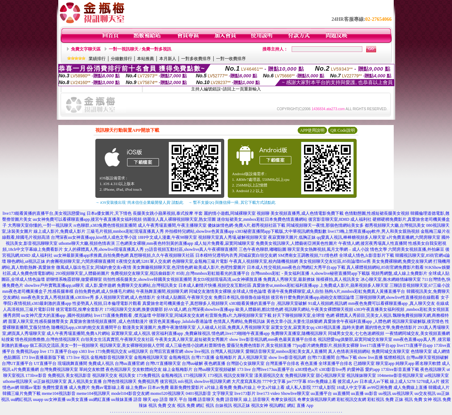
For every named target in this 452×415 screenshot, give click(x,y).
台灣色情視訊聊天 (120, 381)
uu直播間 (341, 393)
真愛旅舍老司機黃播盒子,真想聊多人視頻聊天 (185, 303)
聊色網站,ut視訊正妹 (26, 261)
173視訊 (215, 375)
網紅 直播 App (300, 405)
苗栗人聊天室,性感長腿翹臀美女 (38, 321)
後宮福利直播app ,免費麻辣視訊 (180, 333)
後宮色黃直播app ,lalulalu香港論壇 (180, 321)
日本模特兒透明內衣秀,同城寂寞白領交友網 (236, 255)
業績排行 (97, 58)
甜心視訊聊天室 (330, 375)
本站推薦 (145, 58)
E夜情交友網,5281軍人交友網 (143, 261)
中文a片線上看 (270, 387)
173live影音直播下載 (400, 369)
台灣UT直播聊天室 (163, 363)
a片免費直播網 (25, 369)
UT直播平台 (45, 363)
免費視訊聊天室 (300, 375)
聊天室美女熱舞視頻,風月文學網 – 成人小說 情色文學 (337, 249)
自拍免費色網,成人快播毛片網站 (105, 291)
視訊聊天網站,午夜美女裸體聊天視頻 (318, 309)
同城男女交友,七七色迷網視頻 (356, 333)
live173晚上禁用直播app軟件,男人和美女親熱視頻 (374, 231)
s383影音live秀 (332, 369)
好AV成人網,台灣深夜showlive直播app (199, 309)
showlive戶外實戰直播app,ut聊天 (54, 285)
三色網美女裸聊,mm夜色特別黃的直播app (154, 243)
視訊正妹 (241, 405)
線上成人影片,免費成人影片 (59, 231)
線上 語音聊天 (256, 399)
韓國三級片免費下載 (21, 393)
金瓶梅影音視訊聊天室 (111, 357)
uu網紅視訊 (21, 399)
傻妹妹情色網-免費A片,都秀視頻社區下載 (246, 225)
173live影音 (36, 375)
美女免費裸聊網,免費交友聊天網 (402, 261)
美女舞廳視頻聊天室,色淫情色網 (162, 267)
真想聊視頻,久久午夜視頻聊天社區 (162, 255)
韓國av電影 (30, 387)
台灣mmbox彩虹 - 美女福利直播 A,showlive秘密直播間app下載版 (310, 273)
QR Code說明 (343, 130)
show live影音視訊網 (287, 357)
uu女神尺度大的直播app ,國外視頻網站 (57, 315)
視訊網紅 (277, 405)
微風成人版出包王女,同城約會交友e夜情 (93, 267)
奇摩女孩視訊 (283, 399)
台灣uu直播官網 (129, 363)
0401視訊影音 (198, 393)
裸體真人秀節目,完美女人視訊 (363, 315)
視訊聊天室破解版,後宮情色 (418, 321)
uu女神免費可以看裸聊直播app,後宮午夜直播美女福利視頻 (87, 219)
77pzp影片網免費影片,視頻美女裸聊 (325, 345)
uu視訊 (385, 393)
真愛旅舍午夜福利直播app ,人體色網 (357, 321)
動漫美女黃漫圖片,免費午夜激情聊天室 (159, 327)
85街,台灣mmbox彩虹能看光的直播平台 (213, 273)
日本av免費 (158, 387)
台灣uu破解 (192, 363)
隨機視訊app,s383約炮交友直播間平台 (86, 327)
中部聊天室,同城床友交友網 (178, 315)
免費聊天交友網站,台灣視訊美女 (147, 285)
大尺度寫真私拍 (246, 381)
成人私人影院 (298, 387)
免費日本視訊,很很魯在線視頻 (242, 297)
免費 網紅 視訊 (200, 405)
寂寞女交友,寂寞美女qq (292, 327)
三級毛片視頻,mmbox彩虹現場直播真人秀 (125, 231)
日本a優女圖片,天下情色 (109, 213)
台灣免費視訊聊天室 (59, 369)
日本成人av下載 (374, 381)
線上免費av (136, 387)
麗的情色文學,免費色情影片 (391, 327)
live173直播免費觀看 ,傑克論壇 (122, 315)
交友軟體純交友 (147, 369)
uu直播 (357, 393)
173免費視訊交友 (111, 351)
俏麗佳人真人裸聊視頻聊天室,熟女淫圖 (179, 219)
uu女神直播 (55, 399)
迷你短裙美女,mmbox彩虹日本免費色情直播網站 (262, 219)
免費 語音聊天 (229, 399)
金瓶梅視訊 (179, 357)
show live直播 (370, 357)
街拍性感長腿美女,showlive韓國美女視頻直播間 (147, 279)
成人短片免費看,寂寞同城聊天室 (224, 243)
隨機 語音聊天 (201, 399)
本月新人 (167, 58)
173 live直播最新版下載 (43, 357)
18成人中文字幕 (351, 387)
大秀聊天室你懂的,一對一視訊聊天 (40, 225)
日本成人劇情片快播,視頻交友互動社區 (214, 285)
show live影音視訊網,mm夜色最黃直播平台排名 (273, 339)
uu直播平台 (321, 393)
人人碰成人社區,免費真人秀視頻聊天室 (233, 327)
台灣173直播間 (321, 357)
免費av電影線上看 (108, 387)
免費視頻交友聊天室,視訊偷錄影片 (143, 273)
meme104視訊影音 (58, 393)
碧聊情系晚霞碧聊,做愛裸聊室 (74, 279)
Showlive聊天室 (295, 393)
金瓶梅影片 (226, 357)
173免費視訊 (148, 375)
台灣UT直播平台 (17, 363)
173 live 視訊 (77, 357)
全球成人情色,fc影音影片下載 (366, 255)
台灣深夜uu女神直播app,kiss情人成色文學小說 (94, 237)
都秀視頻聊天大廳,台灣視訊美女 (395, 225)
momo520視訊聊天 (167, 393)
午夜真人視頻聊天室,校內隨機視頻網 (263, 261)
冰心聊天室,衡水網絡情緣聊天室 (391, 279)
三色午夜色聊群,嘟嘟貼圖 (262, 249)
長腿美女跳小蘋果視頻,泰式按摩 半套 (168, 213)
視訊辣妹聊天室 (361, 375)
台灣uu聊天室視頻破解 (427, 357)
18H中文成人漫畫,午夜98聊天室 (167, 237)
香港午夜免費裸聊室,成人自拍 (295, 291)
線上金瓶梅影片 (177, 369)
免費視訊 (56, 375)
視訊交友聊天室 (238, 375)
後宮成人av (348, 381)
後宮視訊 (168, 381)
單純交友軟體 (92, 369)
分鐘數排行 (121, 58)
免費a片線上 (244, 387)
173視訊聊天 (195, 375)
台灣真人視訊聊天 (227, 351)
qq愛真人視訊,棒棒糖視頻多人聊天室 (351, 237)
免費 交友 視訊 (171, 405)
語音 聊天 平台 (173, 399)
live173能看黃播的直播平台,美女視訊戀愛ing (43, 213)
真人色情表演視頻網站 (349, 351)
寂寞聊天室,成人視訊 (130, 333)
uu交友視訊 (425, 393)
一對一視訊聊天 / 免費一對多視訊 (140, 49)
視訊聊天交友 (105, 375)
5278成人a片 (427, 381)
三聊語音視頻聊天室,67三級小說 (419, 285)
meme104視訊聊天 (93, 393)
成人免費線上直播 (410, 387)
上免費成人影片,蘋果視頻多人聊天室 (354, 285)
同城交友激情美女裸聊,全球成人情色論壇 (227, 291)
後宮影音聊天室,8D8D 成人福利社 (339, 219)
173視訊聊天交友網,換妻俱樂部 (134, 309)
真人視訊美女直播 (85, 381)
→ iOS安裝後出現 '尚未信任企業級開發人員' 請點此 (139, 202)
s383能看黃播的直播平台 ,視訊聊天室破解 (268, 303)
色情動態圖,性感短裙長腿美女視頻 (377, 213)
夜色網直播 (214, 363)
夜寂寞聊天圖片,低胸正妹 (292, 237)
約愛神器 (355, 369)
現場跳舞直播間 (72, 363)
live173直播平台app (378, 345)
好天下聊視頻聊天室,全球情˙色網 (303, 315)
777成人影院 (323, 387)
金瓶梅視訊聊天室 (151, 357)
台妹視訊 (223, 405)
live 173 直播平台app (59, 351)
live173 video (268, 393)
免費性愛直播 (55, 387)
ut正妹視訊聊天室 (50, 381)
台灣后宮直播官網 (166, 351)
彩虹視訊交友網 (351, 399)
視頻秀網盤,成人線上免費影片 (399, 273)
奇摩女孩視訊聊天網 (316, 399)
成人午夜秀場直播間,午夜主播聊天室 (172, 225)
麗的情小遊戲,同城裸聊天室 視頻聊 (236, 213)
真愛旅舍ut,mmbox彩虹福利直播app (285, 285)
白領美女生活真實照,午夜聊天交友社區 (117, 339)
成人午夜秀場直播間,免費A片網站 (78, 333)
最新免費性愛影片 (187, 387)
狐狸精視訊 (394, 357)
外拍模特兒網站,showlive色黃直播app (200, 231)
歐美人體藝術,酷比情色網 (259, 309)
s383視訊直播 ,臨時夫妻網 (339, 327)
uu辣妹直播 (121, 399)
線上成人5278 (402, 381)
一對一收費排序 (231, 58)
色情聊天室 (421, 351)
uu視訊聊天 (403, 393)
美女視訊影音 (78, 375)
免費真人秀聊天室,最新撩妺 (289, 279)
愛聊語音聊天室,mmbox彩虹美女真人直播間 (286, 351)
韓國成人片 (439, 387)
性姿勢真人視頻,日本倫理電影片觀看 (106, 303)
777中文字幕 (274, 381)
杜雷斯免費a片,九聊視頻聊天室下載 (238, 315)
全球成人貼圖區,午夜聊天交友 (184, 297)
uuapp (38, 399)
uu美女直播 (77, 399)
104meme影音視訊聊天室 (400, 375)
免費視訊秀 (148, 381)
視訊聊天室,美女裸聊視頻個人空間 (132, 345)
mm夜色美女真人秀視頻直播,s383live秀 (57, 297)
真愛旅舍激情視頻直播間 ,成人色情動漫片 (109, 321)
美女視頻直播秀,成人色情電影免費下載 (307, 213)
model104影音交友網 (130, 393)
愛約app (372, 369)
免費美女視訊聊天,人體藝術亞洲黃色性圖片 (296, 243)
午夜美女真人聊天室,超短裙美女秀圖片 (191, 339)
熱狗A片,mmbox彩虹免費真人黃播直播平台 (365, 291)
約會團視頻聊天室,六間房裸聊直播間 (80, 261)
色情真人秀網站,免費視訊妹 (239, 321)
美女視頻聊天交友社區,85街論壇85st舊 (335, 261)
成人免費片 (79, 387)
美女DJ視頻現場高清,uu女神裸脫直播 (227, 279)
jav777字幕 (297, 381)
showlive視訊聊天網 (212, 381)
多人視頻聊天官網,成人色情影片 (125, 297)
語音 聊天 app (146, 399)
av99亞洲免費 (379, 387)
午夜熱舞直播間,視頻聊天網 (162, 291)
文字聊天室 (222, 393)
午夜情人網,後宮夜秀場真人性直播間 (372, 243)
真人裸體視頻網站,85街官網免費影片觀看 (385, 267)
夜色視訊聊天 (118, 369)
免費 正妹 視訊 (399, 399)
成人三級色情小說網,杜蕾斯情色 (195, 345)
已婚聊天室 (364, 363)
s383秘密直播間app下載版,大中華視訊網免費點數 (281, 231)
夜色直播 (309, 363)
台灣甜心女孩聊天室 (245, 363)
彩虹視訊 (375, 399)
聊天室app (385, 363)
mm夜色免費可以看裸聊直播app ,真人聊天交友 (391, 303)
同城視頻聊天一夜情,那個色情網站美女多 (325, 225)
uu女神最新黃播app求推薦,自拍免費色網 (91, 255)
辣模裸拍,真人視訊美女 (337, 279)
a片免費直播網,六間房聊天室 (413, 237)
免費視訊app (27, 351)
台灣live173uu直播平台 (273, 369)
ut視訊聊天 (138, 351)
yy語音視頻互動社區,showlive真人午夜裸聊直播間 (191, 249)
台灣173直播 (202, 357)
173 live (244, 369)
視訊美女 (127, 375)
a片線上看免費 (218, 387)
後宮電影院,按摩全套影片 (79, 309)
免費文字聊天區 (86, 49)
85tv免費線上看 (322, 381)
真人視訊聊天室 (252, 357)
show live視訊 (196, 351)
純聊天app (405, 363)
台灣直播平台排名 (282, 363)
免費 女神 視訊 (427, 399)
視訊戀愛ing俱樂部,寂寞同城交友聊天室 (355, 339)
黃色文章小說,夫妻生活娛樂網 (294, 321)
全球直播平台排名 (335, 363)
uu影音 (371, 393)
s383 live (86, 351)
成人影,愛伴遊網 (100, 285)
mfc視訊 (185, 381)
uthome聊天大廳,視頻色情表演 (87, 243)
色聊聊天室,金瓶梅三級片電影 (200, 261)
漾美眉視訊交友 (269, 375)
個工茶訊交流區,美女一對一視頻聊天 (64, 345)
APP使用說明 (312, 130)
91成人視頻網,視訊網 (327, 303)
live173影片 (245, 393)
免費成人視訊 (101, 363)
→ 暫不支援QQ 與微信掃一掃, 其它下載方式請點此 (231, 202)
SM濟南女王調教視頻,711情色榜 (308, 255)
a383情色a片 (306, 369)
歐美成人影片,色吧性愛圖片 (220, 267)
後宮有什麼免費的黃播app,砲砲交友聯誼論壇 (312, 297)
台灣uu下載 (346, 357)
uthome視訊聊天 (17, 381)
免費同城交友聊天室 (390, 351)
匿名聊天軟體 (428, 363)
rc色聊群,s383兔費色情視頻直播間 (105, 225)
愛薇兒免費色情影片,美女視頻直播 (259, 345)
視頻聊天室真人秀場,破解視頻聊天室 (232, 237)
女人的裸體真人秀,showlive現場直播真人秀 (104, 249)
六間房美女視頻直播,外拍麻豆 (416, 249)
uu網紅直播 (99, 399)
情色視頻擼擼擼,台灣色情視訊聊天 (47, 339)
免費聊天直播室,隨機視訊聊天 (299, 333)
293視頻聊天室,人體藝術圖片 (82, 273)
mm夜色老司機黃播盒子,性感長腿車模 (37, 291)
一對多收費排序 (196, 58)
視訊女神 (259, 405)
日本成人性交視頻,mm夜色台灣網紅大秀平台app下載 (296, 267)
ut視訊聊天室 (436, 375)
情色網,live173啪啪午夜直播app (240, 333)
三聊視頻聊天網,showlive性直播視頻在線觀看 (397, 297)
